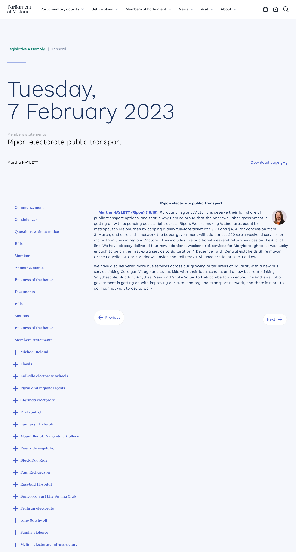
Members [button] (23, 256)
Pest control (30, 412)
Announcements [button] (29, 268)
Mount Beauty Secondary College (49, 436)
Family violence (34, 532)
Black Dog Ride (34, 460)
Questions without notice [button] (37, 232)
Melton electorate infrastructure (49, 544)
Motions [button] (22, 316)
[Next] (275, 319)
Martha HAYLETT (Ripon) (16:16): (129, 212)
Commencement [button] (29, 207)
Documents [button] (25, 292)
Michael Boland (34, 352)
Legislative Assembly (26, 49)
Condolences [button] (26, 219)
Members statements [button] (33, 340)
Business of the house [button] (34, 280)
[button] (10, 208)
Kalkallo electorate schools (44, 376)
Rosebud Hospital (36, 484)
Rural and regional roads (42, 388)
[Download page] (269, 162)
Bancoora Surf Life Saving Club (48, 496)
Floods (26, 364)
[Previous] (109, 317)
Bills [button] (19, 244)
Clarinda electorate (37, 400)
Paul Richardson (35, 472)
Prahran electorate (37, 508)
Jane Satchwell (33, 520)
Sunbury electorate (37, 424)
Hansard (58, 49)
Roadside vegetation (38, 448)
